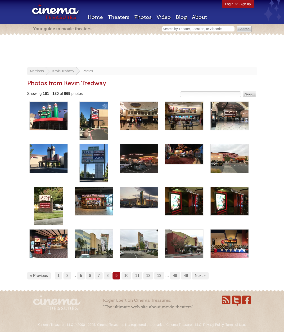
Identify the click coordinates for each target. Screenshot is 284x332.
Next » (200, 276)
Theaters (118, 17)
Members (37, 71)
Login (229, 4)
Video (164, 17)
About (199, 17)
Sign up (245, 4)
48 (175, 276)
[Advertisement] (142, 51)
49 (186, 276)
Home (95, 17)
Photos (143, 17)
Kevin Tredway (63, 71)
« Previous (39, 276)
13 (159, 276)
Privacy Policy (213, 325)
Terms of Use (235, 325)
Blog (181, 17)
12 (148, 276)
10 (126, 276)
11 (137, 276)
